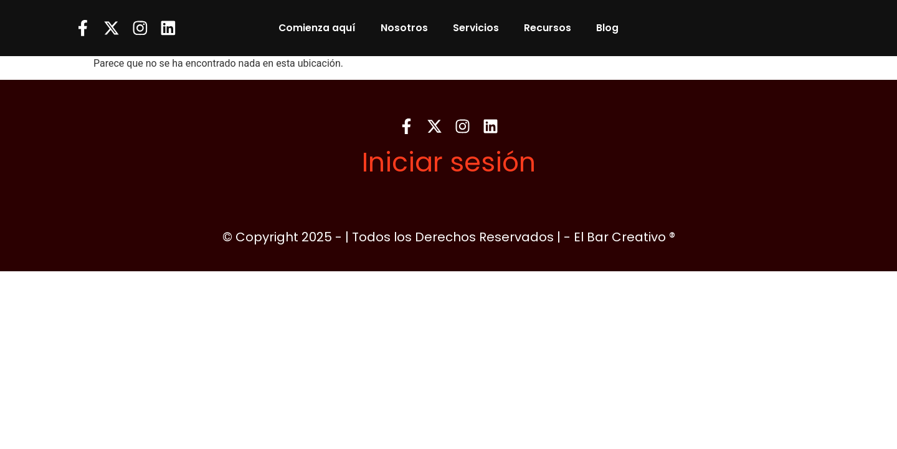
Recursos (547, 27)
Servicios (476, 27)
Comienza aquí (317, 27)
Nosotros (404, 27)
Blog (607, 27)
